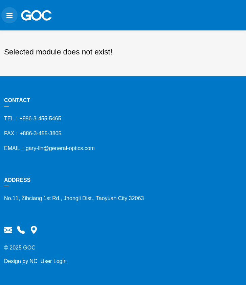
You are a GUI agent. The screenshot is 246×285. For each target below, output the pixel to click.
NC (32, 261)
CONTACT (16, 100)
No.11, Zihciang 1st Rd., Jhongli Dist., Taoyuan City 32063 (72, 198)
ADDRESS (16, 180)
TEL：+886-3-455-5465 (31, 118)
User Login (52, 261)
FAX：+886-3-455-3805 (31, 133)
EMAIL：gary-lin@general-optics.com (48, 148)
